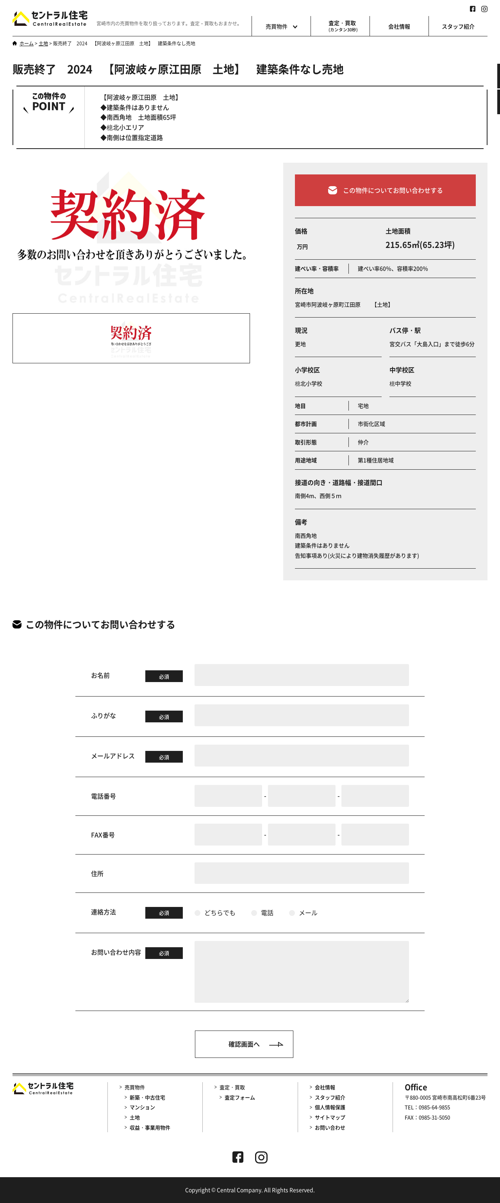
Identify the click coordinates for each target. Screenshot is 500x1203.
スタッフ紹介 (458, 26)
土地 (135, 1117)
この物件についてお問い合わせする (385, 197)
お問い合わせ (330, 1127)
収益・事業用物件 (150, 1127)
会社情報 (399, 26)
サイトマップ (330, 1117)
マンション (142, 1107)
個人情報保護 (330, 1107)
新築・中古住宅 (147, 1097)
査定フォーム (240, 1097)
